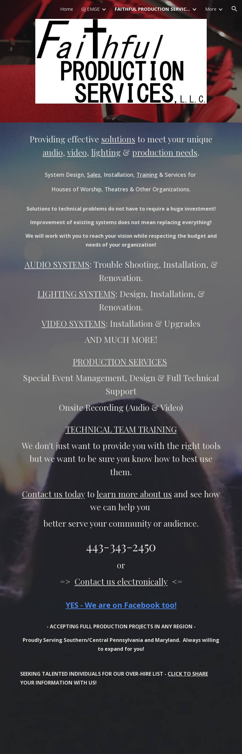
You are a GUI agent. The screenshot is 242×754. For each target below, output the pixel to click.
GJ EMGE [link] (90, 9)
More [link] (210, 9)
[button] (234, 8)
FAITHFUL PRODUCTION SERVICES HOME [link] (152, 9)
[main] (121, 438)
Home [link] (66, 9)
